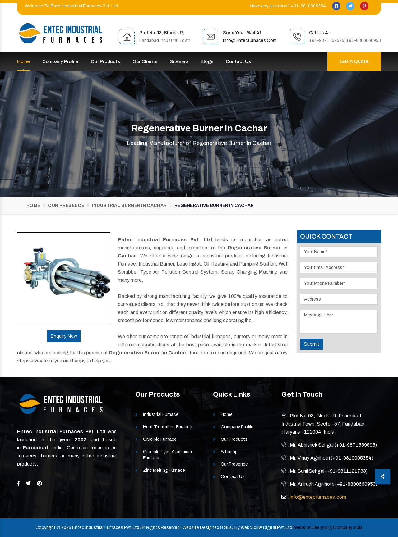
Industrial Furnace (160, 414)
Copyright (45, 527)
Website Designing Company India (328, 527)
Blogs (207, 61)
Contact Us (238, 61)
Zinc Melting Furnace (164, 470)
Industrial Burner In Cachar (129, 205)
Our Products (105, 61)
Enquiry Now (63, 336)
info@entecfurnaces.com (249, 40)
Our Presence (66, 205)
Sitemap (179, 61)
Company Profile (60, 61)
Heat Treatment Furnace (167, 427)
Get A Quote (354, 61)
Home (23, 61)
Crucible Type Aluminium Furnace (167, 454)
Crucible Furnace (160, 439)
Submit (311, 344)
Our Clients (144, 61)
